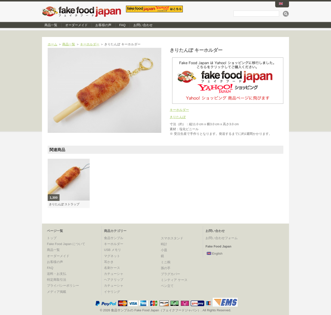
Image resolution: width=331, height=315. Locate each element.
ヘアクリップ (113, 279)
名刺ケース (112, 268)
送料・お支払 (56, 274)
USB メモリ (112, 250)
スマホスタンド (172, 238)
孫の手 (165, 268)
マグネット (112, 256)
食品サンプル (113, 238)
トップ (52, 238)
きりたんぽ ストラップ (64, 204)
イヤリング (112, 292)
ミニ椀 (165, 262)
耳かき (109, 262)
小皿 (164, 250)
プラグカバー (170, 274)
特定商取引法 (56, 279)
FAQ (122, 25)
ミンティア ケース (174, 280)
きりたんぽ (178, 117)
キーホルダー (89, 44)
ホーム (52, 44)
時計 (164, 244)
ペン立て (167, 286)
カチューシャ (113, 274)
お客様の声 (103, 25)
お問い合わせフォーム (222, 238)
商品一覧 (50, 25)
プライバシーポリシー (63, 285)
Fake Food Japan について (66, 244)
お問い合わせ (143, 25)
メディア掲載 (56, 292)
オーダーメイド (76, 25)
